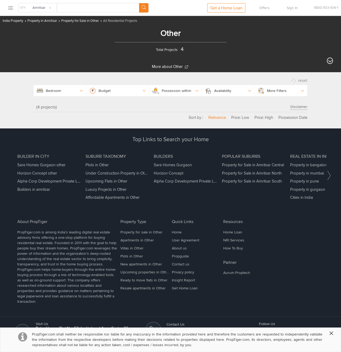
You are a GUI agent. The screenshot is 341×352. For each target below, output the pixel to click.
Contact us (180, 264)
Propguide (180, 256)
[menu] (10, 8)
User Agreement (185, 240)
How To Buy (233, 248)
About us (179, 248)
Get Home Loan (185, 288)
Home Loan (232, 232)
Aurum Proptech (236, 272)
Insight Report (183, 280)
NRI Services (233, 240)
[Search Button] (143, 8)
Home (177, 232)
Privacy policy (183, 272)
